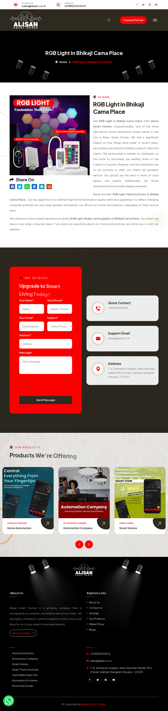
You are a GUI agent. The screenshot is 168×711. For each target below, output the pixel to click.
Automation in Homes (24, 680)
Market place (96, 624)
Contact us (95, 607)
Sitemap (94, 613)
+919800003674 (75, 6)
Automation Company (78, 528)
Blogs (92, 629)
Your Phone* (55, 300)
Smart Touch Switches (25, 669)
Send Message (45, 400)
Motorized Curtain (22, 685)
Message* (25, 352)
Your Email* (26, 317)
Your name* (26, 300)
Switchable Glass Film (25, 675)
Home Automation (19, 528)
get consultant (23, 633)
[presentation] (43, 383)
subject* (52, 317)
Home (61, 62)
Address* (25, 335)
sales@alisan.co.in (34, 6)
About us (94, 602)
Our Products (97, 618)
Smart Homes (128, 528)
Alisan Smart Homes (93, 704)
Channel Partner (133, 20)
